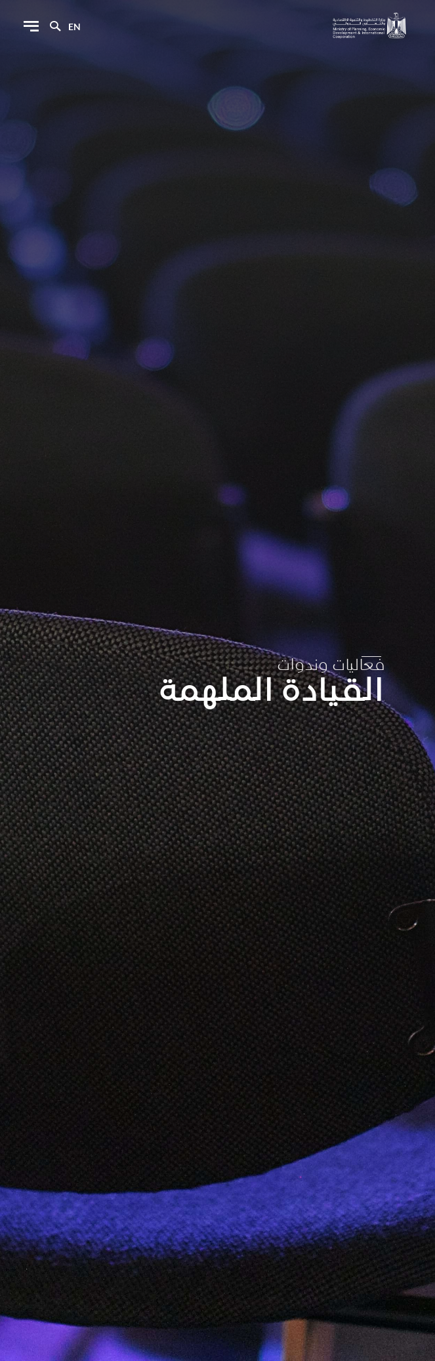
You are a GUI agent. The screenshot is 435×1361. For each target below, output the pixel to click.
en (74, 26)
